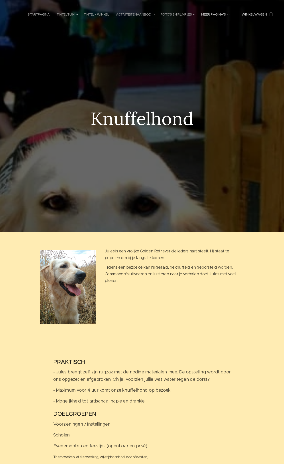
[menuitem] (32, 14)
